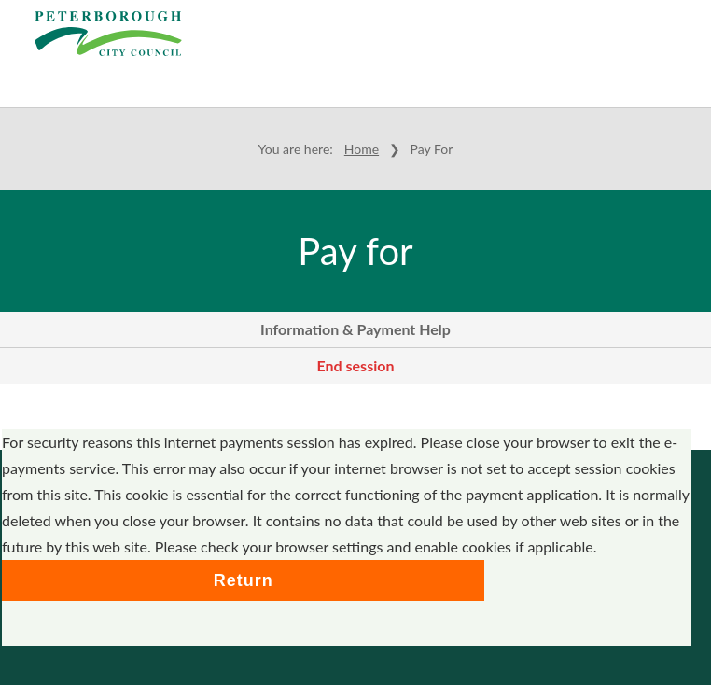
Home (361, 149)
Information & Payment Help (355, 329)
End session (356, 365)
